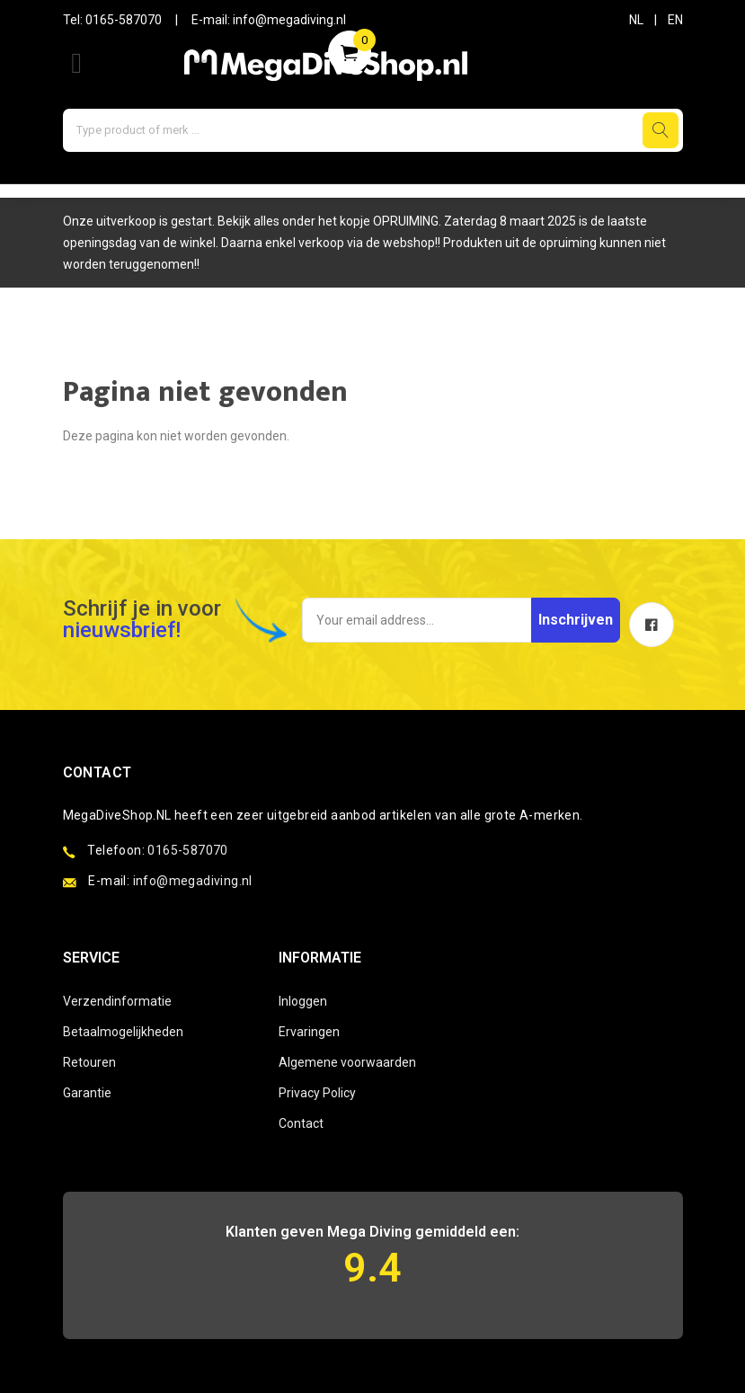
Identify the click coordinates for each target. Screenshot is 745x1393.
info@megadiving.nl (289, 20)
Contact (301, 1123)
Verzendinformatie (117, 1001)
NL (636, 20)
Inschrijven (575, 619)
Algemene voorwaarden (347, 1062)
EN (675, 20)
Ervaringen (309, 1032)
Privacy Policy (317, 1093)
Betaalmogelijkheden (123, 1032)
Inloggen (303, 1001)
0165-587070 (123, 20)
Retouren (89, 1062)
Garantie (87, 1093)
